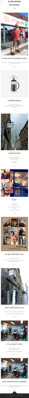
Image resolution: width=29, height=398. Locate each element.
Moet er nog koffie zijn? (14, 308)
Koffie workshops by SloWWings (14, 381)
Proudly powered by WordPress (10, 395)
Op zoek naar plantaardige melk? (14, 58)
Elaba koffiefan (14, 153)
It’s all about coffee (14, 344)
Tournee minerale (14, 101)
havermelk (10, 63)
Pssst (14, 200)
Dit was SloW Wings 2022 (14, 254)
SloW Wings (14, 1)
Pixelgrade (21, 395)
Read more (14, 66)
